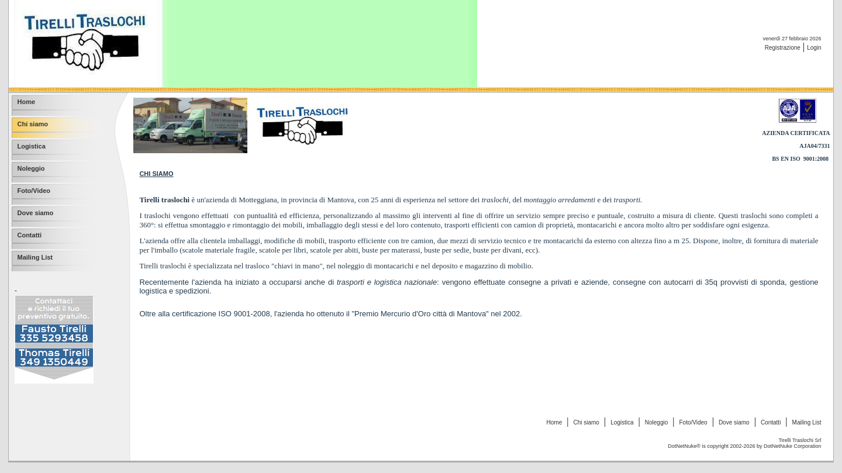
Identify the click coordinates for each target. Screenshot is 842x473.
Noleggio (656, 422)
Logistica (621, 422)
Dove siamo (734, 422)
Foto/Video (693, 422)
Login (814, 47)
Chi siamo (586, 422)
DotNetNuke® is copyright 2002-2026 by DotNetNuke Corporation (744, 446)
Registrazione (782, 47)
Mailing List (807, 422)
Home (555, 422)
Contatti (771, 422)
